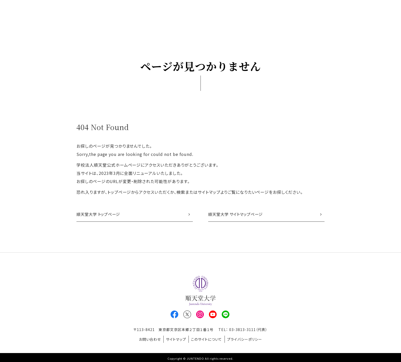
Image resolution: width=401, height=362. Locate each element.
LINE (225, 315)
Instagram (200, 315)
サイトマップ (175, 338)
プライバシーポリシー (248, 338)
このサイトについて (208, 338)
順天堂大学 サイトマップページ (237, 214)
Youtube (213, 315)
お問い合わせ (146, 338)
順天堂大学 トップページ (99, 214)
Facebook (174, 315)
